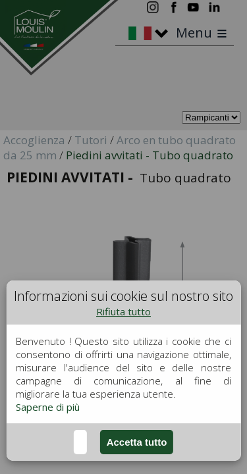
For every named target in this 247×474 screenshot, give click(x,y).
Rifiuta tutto (123, 311)
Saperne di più (48, 406)
